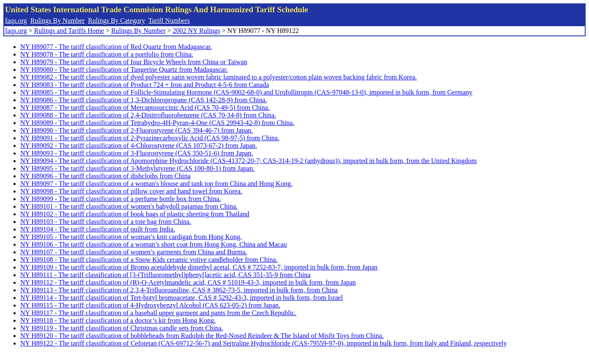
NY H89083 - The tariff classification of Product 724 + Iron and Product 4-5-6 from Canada (144, 84)
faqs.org (16, 20)
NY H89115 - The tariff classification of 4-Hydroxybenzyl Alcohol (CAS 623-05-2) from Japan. (150, 305)
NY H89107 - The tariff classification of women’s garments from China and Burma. (133, 252)
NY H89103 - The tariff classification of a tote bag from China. (105, 221)
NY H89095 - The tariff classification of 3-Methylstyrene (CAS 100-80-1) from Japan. (137, 168)
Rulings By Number (57, 20)
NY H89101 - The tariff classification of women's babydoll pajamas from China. (129, 206)
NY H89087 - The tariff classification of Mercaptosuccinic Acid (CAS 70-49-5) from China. (145, 107)
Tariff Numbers (169, 20)
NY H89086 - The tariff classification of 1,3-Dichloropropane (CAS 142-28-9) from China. (143, 99)
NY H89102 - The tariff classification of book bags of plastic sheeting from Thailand (134, 214)
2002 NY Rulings (196, 30)
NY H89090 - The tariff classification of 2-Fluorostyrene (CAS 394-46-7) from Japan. (136, 130)
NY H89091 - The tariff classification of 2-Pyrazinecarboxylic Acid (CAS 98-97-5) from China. (149, 138)
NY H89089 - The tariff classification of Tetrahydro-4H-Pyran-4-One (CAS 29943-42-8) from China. (157, 122)
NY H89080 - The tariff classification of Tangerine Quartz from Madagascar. (124, 69)
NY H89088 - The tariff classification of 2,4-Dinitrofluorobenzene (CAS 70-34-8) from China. (148, 115)
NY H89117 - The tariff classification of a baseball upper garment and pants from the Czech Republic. (158, 312)
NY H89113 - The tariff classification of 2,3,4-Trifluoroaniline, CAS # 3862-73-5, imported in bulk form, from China (179, 290)
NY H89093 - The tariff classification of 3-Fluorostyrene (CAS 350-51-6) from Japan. (136, 153)
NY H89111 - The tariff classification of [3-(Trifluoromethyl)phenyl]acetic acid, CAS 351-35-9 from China (165, 274)
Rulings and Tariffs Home (69, 30)
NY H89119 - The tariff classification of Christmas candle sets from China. (121, 328)
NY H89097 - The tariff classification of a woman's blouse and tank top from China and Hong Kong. (156, 183)
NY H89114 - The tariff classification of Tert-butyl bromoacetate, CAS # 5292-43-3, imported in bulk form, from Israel (181, 297)
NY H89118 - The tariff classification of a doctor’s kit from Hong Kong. (118, 320)
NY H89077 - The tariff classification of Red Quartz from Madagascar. (116, 46)
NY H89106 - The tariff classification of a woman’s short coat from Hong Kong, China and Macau (153, 244)
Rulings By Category (116, 20)
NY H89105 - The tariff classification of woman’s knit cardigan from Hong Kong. (131, 236)
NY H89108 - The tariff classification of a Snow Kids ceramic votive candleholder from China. (149, 259)
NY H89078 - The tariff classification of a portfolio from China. (106, 54)
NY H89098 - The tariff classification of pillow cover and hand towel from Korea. (131, 191)
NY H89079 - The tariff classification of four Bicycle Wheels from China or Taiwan (133, 61)
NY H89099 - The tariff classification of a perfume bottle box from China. (120, 198)
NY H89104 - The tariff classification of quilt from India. (97, 229)
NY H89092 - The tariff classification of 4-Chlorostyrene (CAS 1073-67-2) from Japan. (138, 145)
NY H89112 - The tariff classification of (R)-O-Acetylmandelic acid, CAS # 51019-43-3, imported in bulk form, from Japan (188, 282)
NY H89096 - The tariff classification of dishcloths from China (105, 176)
